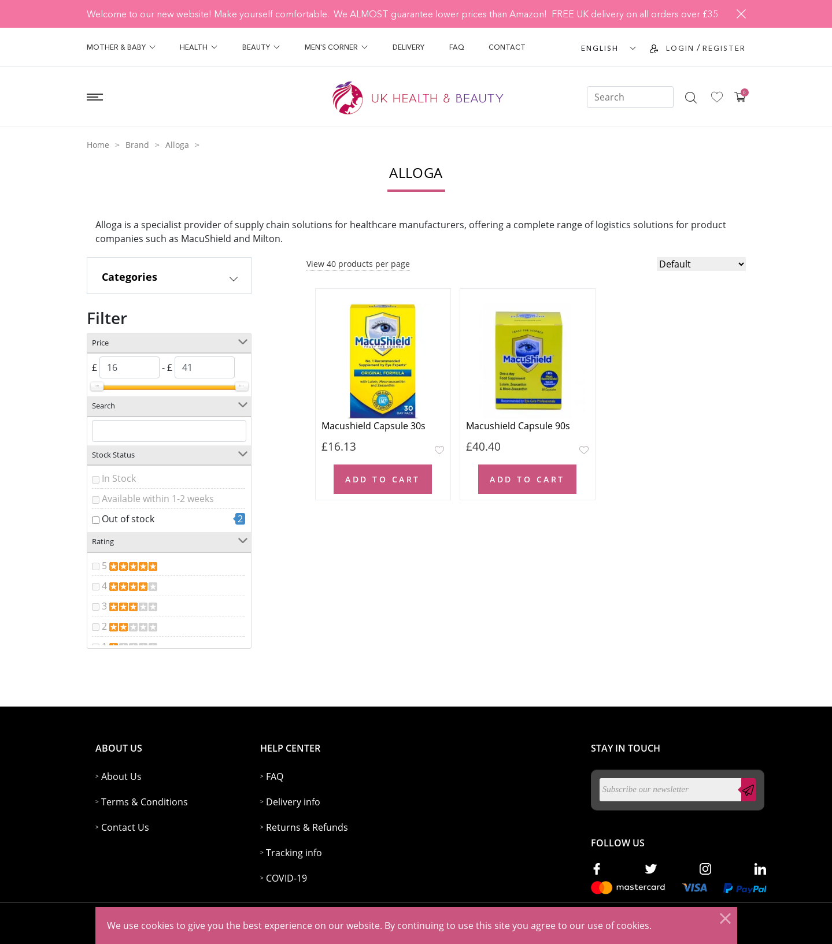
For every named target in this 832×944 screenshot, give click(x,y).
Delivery (408, 47)
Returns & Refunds (307, 827)
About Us (121, 776)
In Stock (119, 478)
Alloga (177, 144)
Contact (507, 47)
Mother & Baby (121, 47)
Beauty (261, 47)
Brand (137, 144)
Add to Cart (382, 479)
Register (724, 48)
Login (680, 48)
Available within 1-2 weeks (158, 498)
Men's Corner (336, 47)
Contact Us (125, 827)
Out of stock (128, 518)
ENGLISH (600, 48)
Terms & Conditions (144, 802)
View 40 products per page (358, 263)
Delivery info (293, 802)
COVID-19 (286, 878)
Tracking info (294, 852)
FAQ (456, 47)
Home (98, 144)
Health (198, 47)
